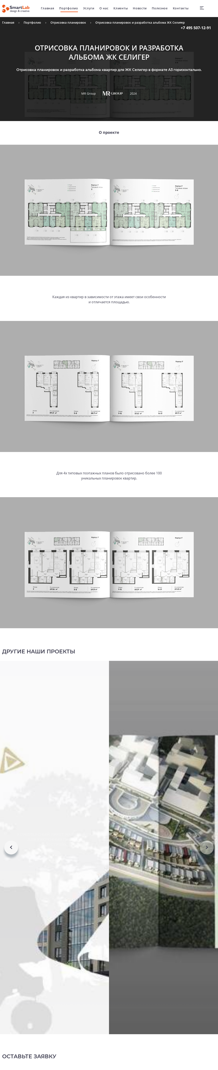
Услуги (89, 8)
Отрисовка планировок (68, 22)
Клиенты (122, 8)
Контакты (182, 8)
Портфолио (69, 8)
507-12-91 (196, 27)
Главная (48, 8)
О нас (105, 8)
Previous (11, 867)
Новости (141, 8)
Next (207, 867)
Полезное (161, 8)
